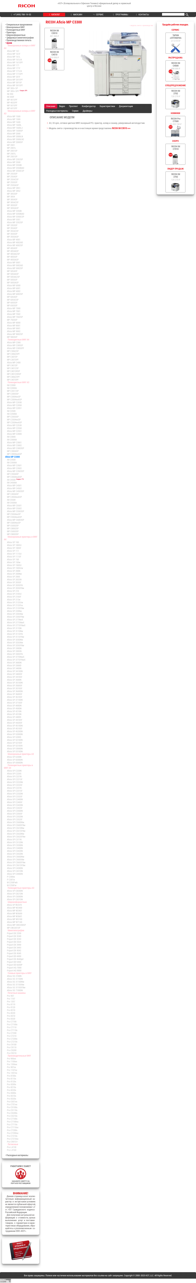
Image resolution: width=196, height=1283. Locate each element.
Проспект (73, 106)
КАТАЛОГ (54, 14)
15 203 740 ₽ (176, 121)
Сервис (75, 110)
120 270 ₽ (175, 94)
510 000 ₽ (54, 55)
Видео (62, 106)
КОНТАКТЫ (142, 14)
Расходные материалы (57, 110)
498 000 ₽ (175, 66)
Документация (126, 106)
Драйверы (87, 110)
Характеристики (107, 106)
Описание (50, 106)
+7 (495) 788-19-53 (20, 14)
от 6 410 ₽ (176, 38)
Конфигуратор (89, 106)
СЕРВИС (97, 14)
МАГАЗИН (76, 14)
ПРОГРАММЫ (120, 14)
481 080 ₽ (54, 33)
